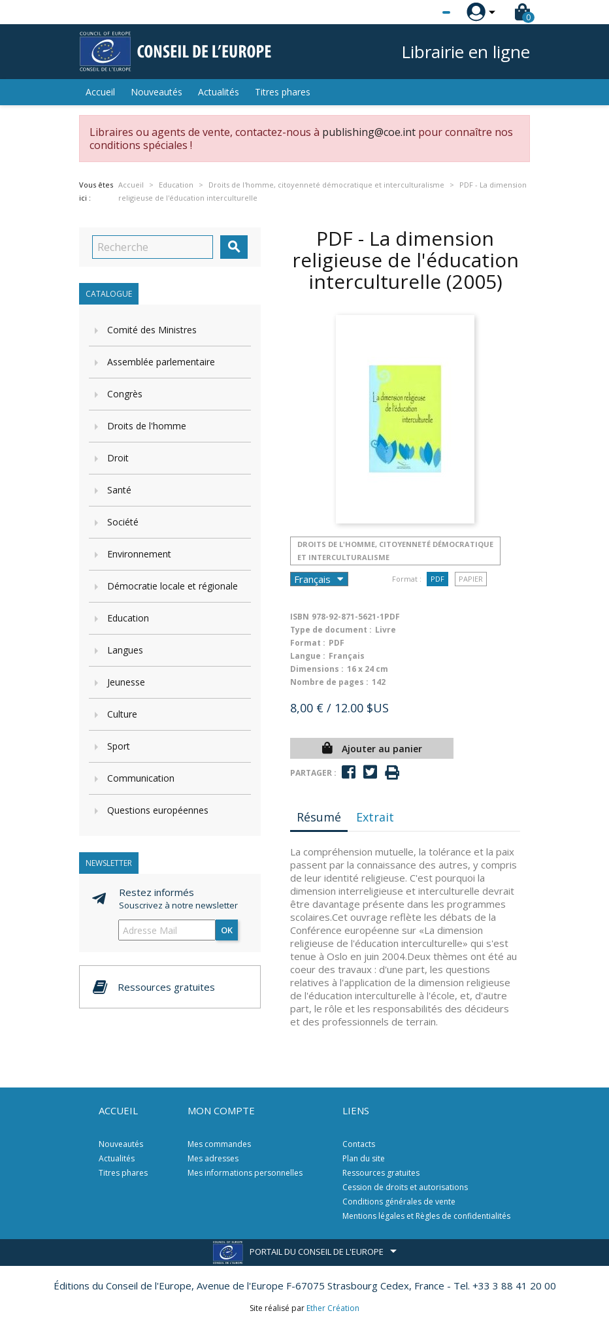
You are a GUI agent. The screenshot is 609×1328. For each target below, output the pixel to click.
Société (123, 522)
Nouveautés (156, 92)
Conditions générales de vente (398, 1201)
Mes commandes (219, 1144)
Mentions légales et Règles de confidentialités (426, 1215)
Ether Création (332, 1308)
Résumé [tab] (319, 817)
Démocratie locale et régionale (172, 586)
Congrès (124, 394)
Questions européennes (157, 810)
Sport (118, 746)
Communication (140, 778)
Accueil (100, 92)
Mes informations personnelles (245, 1172)
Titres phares (282, 92)
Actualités (218, 92)
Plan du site (363, 1158)
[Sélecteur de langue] (419, 12)
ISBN (299, 616)
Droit (118, 458)
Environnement (139, 554)
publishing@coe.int (369, 132)
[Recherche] (152, 247)
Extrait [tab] (375, 817)
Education (128, 618)
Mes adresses (213, 1158)
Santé (119, 490)
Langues (125, 650)
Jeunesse (126, 682)
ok (227, 930)
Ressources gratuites (381, 1172)
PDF (437, 579)
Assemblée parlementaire (161, 362)
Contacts (358, 1144)
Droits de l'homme (146, 426)
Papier (471, 579)
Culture (122, 714)
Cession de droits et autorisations (405, 1187)
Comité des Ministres (152, 330)
